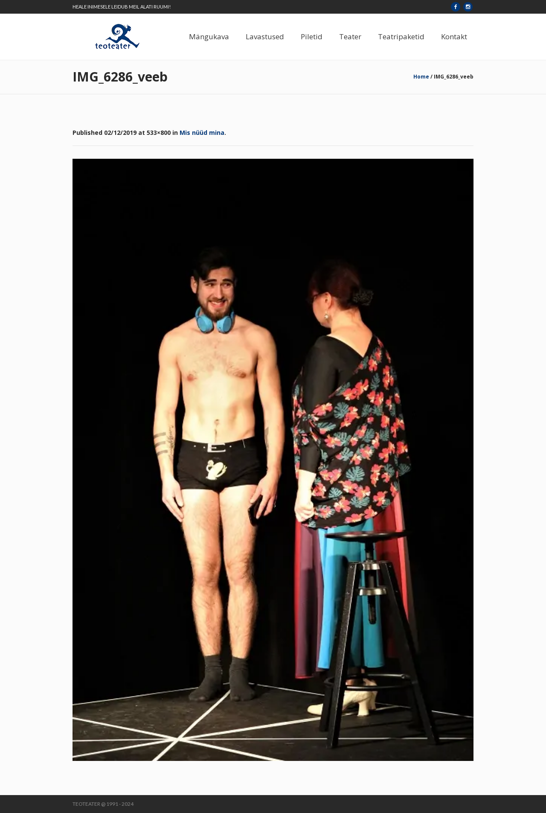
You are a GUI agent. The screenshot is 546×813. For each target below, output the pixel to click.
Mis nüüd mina (202, 132)
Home (421, 76)
